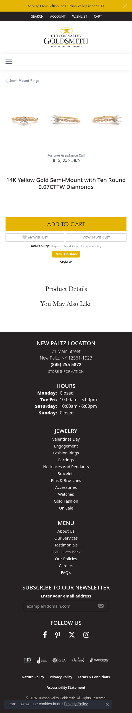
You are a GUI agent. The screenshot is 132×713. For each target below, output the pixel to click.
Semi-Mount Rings (24, 80)
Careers (66, 565)
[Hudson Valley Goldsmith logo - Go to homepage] (66, 37)
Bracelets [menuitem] (66, 473)
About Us (66, 531)
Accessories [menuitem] (66, 487)
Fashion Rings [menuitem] (66, 452)
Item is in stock (66, 254)
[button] (37, 16)
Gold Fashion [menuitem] (66, 501)
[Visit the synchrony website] (99, 660)
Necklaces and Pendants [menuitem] (66, 466)
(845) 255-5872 (66, 160)
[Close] (125, 5)
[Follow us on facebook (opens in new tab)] (45, 635)
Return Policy (33, 677)
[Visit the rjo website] (27, 660)
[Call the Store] (66, 364)
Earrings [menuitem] (66, 459)
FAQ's (66, 572)
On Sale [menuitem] (66, 508)
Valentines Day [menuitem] (66, 439)
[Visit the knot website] (78, 660)
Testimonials (66, 545)
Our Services (66, 538)
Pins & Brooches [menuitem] (66, 480)
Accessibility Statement (66, 687)
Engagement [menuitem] (66, 446)
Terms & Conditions (94, 677)
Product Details (66, 288)
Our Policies (66, 558)
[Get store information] (66, 371)
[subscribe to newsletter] (101, 606)
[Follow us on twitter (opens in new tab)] (72, 635)
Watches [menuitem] (66, 494)
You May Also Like (66, 303)
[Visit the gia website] (59, 660)
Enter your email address (66, 596)
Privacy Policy (61, 677)
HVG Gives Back (66, 551)
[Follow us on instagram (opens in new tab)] (86, 635)
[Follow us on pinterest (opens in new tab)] (57, 635)
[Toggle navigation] (9, 62)
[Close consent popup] (107, 704)
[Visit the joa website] (42, 660)
